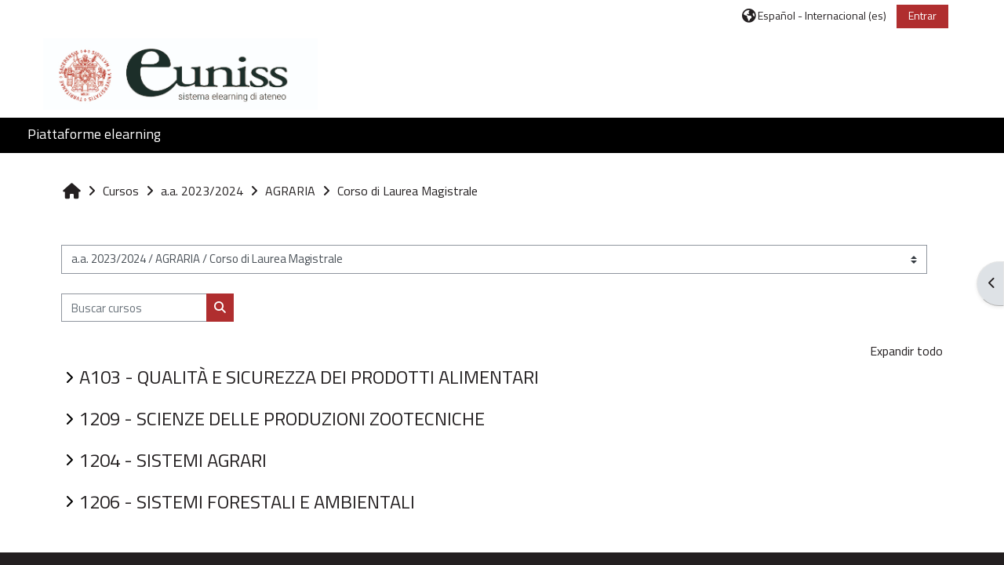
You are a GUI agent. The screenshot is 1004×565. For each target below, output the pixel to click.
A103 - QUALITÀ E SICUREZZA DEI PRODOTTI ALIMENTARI (309, 377)
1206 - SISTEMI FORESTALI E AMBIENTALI (247, 501)
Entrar (922, 15)
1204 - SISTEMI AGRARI (173, 460)
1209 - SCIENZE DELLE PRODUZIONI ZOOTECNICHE (282, 418)
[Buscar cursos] (134, 308)
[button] (814, 15)
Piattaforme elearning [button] (94, 133)
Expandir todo (906, 350)
